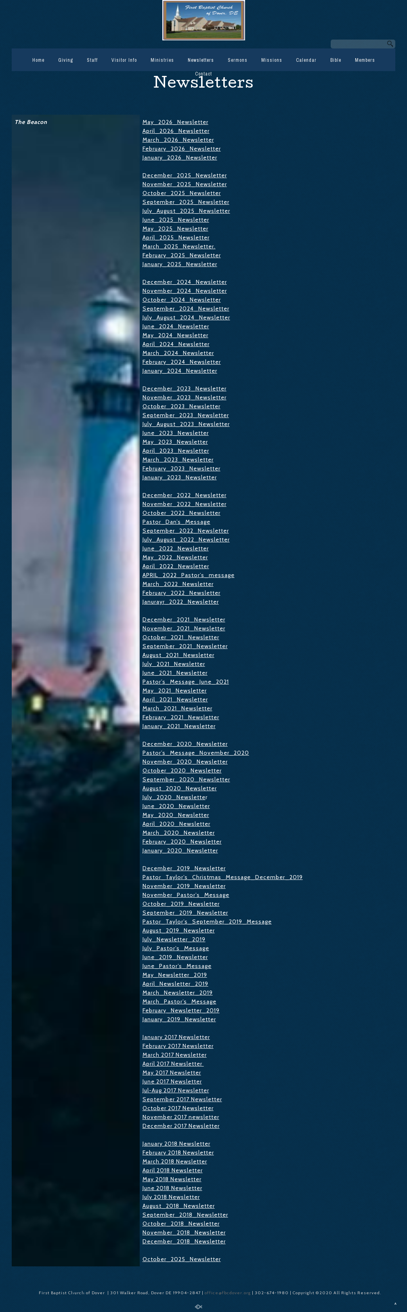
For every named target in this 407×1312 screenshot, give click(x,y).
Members (365, 60)
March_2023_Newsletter (178, 459)
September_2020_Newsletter (186, 779)
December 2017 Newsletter (181, 1125)
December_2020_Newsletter (185, 743)
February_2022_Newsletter (181, 592)
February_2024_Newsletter (182, 361)
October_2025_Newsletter (182, 193)
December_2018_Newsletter (184, 1241)
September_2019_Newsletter (185, 912)
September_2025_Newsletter (186, 202)
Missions (271, 60)
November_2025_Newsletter (185, 184)
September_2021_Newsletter (185, 646)
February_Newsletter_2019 (181, 1010)
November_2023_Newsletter (185, 397)
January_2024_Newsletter (180, 370)
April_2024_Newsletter (176, 344)
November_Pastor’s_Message (186, 894)
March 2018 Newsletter (175, 1161)
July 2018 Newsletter (171, 1197)
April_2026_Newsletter (176, 130)
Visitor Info (124, 60)
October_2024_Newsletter (182, 299)
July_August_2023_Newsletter (186, 424)
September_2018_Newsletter (185, 1214)
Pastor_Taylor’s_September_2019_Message (207, 921)
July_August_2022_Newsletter (186, 539)
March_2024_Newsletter (178, 353)
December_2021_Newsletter (184, 619)
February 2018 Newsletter (178, 1152)
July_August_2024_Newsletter (186, 317)
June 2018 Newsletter (172, 1188)
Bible (335, 60)
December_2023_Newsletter (185, 388)
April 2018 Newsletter (173, 1170)
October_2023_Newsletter (181, 406)
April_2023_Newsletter (176, 450)
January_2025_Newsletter (180, 264)
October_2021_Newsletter (181, 637)
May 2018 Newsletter (172, 1179)
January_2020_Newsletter (180, 850)
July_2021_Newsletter (174, 664)
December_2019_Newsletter (184, 868)
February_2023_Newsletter (181, 468)
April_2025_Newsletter (176, 237)
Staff (92, 60)
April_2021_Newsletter (175, 699)
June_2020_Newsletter (176, 806)
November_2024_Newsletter (185, 290)
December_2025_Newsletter (185, 175)
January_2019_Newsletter (179, 1019)
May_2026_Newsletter (175, 122)
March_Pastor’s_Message (179, 1001)
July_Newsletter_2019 (174, 939)
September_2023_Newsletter (186, 415)
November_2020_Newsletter (185, 761)
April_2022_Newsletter (176, 566)
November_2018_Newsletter (184, 1232)
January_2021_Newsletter (179, 726)
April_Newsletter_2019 (175, 983)
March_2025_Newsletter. (179, 246)
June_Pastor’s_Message (177, 966)
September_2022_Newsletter (186, 530)
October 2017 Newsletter (178, 1108)
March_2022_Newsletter (178, 584)
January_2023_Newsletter (180, 477)
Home (38, 60)
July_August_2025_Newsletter (186, 210)
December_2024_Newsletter (185, 281)
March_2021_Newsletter (177, 708)
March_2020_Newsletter (179, 832)
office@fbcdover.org (228, 1292)
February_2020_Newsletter (182, 841)
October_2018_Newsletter (181, 1223)
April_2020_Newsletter (176, 823)
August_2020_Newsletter (180, 788)
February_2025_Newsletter (182, 255)
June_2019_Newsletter (175, 957)
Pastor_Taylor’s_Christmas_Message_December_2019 (223, 877)
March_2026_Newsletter (178, 139)
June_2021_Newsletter (175, 672)
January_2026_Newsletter (180, 157)
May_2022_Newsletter (175, 557)
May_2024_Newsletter (175, 335)
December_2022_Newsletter (185, 495)
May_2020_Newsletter (176, 815)
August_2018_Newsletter (179, 1205)
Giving (65, 60)
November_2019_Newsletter (184, 886)
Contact (203, 74)
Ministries (162, 60)
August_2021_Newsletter (178, 655)
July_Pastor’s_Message (176, 948)
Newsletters (201, 60)
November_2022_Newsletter (185, 504)
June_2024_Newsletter (176, 326)
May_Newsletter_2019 (175, 974)
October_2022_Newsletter (181, 512)
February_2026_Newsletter (182, 148)
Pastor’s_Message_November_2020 (196, 752)
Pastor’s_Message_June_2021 (186, 681)
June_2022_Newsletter (176, 548)
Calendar (306, 60)
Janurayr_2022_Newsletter (181, 601)
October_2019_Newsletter (181, 903)
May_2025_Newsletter (175, 228)
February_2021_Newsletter (181, 717)
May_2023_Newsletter (175, 441)
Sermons (238, 60)
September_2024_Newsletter (186, 308)
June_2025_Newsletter (176, 219)
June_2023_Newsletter (176, 433)
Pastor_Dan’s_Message (176, 521)
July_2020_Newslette (174, 797)
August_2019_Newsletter (179, 930)
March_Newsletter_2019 (178, 992)
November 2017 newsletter (181, 1117)
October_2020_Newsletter (182, 770)
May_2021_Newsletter (175, 690)
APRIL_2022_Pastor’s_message (189, 575)
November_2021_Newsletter (184, 628)
